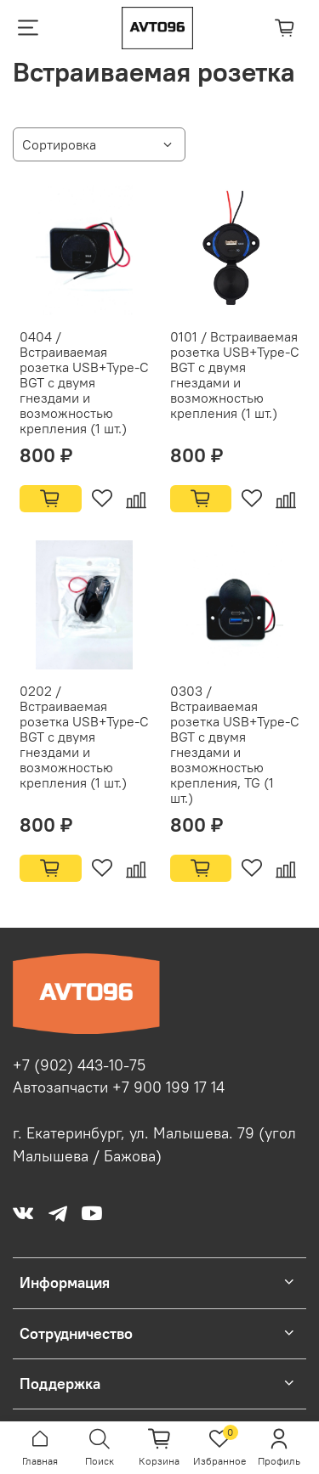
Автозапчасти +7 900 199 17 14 (119, 1087)
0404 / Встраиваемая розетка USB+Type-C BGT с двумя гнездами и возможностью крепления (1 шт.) (84, 382)
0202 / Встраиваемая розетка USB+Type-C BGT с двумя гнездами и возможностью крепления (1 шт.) (84, 736)
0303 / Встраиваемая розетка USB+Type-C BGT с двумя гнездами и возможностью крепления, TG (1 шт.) (234, 744)
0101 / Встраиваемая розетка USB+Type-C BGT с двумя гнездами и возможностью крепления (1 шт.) (234, 374)
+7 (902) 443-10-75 (79, 1065)
